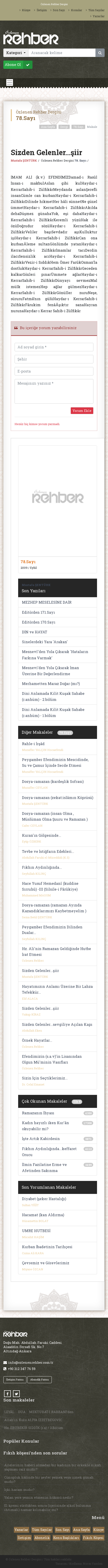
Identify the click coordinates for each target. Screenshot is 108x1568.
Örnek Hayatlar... (37, 1040)
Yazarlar (97, 16)
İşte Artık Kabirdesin (41, 1138)
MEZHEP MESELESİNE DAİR (46, 602)
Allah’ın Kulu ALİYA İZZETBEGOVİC (33, 1420)
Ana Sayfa (48, 127)
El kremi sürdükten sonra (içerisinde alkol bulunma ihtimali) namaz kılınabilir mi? (47, 1507)
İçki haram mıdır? (19, 1490)
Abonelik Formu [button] (39, 1379)
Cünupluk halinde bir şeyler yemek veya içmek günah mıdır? (49, 1479)
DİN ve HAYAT (34, 632)
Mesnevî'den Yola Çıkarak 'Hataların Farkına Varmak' (55, 654)
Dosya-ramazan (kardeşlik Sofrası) (53, 781)
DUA (22, 1412)
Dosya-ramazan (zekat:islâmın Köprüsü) (57, 797)
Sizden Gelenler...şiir (40, 970)
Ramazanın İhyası (38, 1113)
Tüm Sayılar (95, 10)
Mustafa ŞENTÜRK (24, 160)
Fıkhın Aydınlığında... (42, 867)
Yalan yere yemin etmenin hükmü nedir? (38, 1497)
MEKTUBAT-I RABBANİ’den (51, 1412)
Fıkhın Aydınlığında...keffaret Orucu (49, 1151)
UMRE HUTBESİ (36, 1230)
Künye (24, 10)
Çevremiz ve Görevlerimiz (45, 1262)
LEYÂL (9, 1412)
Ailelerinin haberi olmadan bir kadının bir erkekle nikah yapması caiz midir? (52, 1467)
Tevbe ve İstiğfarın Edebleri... (48, 851)
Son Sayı (57, 10)
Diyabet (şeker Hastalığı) (44, 1198)
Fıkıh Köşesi (93, 1538)
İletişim (40, 10)
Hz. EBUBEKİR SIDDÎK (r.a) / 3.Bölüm (33, 1428)
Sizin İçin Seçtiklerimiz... (45, 1078)
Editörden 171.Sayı (38, 612)
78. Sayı (80, 160)
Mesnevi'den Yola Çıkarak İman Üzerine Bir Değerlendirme (50, 670)
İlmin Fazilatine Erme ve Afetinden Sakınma (44, 1167)
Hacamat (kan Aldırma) (43, 1214)
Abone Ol (18, 65)
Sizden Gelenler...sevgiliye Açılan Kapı (57, 1024)
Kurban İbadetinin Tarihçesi (47, 1246)
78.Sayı (78, 127)
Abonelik (42, 1538)
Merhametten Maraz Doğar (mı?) (51, 683)
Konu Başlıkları (66, 1538)
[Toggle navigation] (9, 82)
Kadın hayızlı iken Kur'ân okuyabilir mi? (45, 1125)
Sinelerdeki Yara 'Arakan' (45, 641)
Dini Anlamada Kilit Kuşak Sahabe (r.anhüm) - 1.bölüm (53, 712)
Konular (75, 10)
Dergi (64, 127)
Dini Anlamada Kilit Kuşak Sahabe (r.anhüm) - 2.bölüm (53, 696)
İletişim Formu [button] (15, 1379)
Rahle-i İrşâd (33, 743)
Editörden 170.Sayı (38, 622)
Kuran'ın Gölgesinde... (41, 835)
